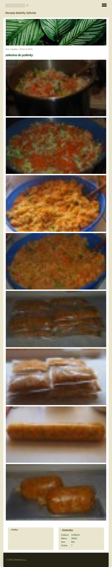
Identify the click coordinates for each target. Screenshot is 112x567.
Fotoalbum (14, 49)
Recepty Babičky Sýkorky (20, 12)
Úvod (7, 49)
